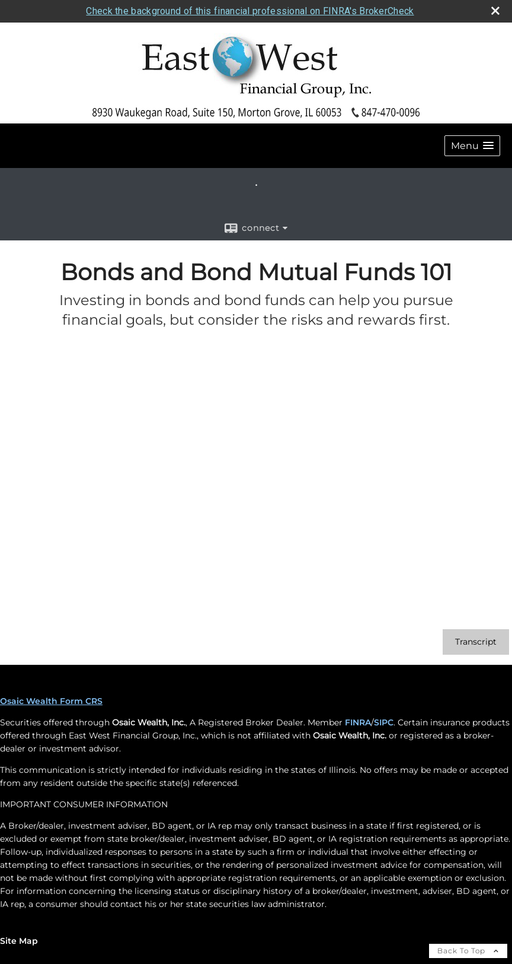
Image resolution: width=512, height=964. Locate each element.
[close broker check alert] (495, 10)
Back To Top (468, 950)
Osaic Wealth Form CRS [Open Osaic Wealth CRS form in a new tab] (51, 701)
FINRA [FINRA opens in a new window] (358, 722)
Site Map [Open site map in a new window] (19, 941)
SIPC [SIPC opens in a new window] (383, 722)
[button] (472, 145)
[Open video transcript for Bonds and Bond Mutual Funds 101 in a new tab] (476, 642)
